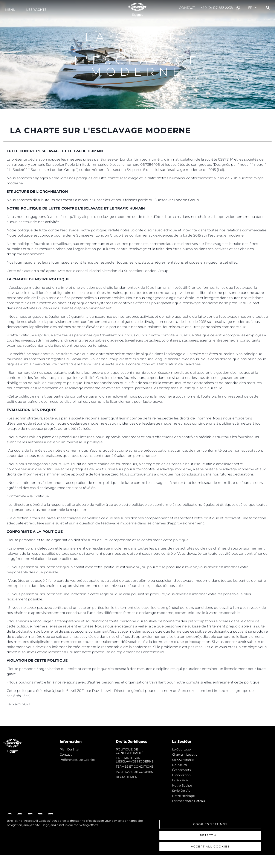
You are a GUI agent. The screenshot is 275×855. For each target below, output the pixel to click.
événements (181, 770)
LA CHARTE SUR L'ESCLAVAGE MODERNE (134, 759)
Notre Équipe (182, 785)
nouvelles (179, 765)
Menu (10, 10)
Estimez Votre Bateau (188, 801)
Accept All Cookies (210, 848)
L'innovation (181, 775)
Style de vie (181, 791)
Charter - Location (185, 754)
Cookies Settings (210, 825)
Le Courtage (181, 749)
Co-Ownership (183, 760)
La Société (180, 780)
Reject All (210, 836)
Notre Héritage (183, 796)
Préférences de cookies (77, 760)
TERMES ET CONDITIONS (135, 766)
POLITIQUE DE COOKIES (134, 772)
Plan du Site (69, 749)
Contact (187, 8)
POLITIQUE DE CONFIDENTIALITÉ (130, 751)
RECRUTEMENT (127, 777)
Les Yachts (36, 10)
